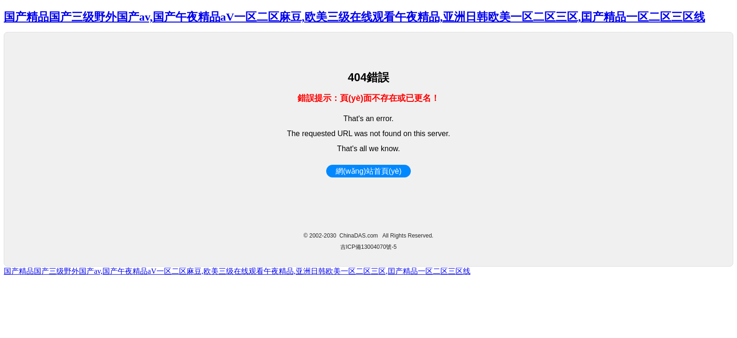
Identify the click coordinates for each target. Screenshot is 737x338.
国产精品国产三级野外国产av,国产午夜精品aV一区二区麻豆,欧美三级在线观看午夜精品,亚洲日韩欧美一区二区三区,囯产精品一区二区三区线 (354, 17)
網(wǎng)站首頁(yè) (369, 171)
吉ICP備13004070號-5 (368, 247)
